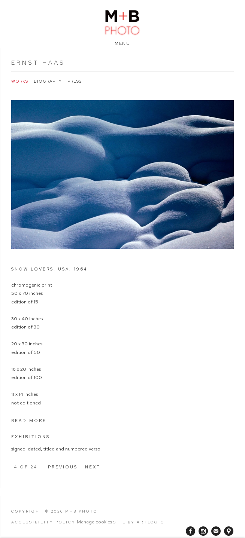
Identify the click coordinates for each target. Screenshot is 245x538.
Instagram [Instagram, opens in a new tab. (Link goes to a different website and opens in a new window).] (203, 531)
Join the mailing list (216, 531)
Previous (63, 467)
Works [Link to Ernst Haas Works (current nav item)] (19, 81)
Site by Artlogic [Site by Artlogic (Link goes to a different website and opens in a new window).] (138, 522)
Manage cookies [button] (94, 522)
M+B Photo (122, 21)
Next (92, 467)
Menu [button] (122, 43)
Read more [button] (28, 420)
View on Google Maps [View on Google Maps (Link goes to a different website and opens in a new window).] (228, 531)
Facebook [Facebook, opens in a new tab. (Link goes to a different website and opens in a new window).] (190, 531)
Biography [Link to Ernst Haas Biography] (48, 81)
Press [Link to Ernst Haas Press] (74, 81)
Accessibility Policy (43, 522)
